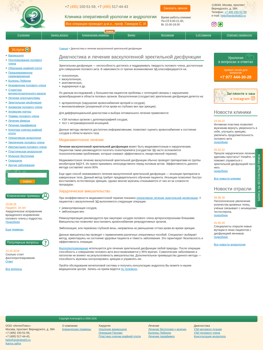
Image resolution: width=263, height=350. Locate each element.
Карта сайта (13, 343)
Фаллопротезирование (73, 248)
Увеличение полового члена (26, 142)
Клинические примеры (97, 34)
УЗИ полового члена (207, 332)
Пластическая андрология (25, 151)
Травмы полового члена (23, 116)
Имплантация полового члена (27, 147)
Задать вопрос (59, 35)
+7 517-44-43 (113, 7)
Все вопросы (14, 269)
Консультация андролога (210, 336)
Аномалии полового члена (25, 107)
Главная (63, 48)
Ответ (9, 261)
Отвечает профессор (239, 35)
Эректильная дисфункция (24, 102)
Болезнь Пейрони (19, 80)
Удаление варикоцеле (113, 329)
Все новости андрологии (230, 244)
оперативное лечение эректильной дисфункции (167, 197)
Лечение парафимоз (161, 336)
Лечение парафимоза (22, 125)
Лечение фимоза (19, 120)
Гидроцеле (15, 160)
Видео (131, 35)
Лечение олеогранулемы (24, 98)
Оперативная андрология (24, 137)
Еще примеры (15, 229)
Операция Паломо (110, 332)
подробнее (221, 142)
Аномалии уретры (19, 111)
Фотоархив (167, 35)
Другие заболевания (21, 165)
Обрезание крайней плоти (25, 68)
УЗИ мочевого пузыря (208, 329)
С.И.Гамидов (203, 35)
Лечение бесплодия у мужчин (167, 329)
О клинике (23, 35)
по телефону (129, 269)
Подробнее (13, 222)
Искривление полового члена (27, 85)
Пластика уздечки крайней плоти (120, 336)
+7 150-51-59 (80, 7)
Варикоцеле (16, 55)
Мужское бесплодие (21, 156)
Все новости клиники (227, 178)
